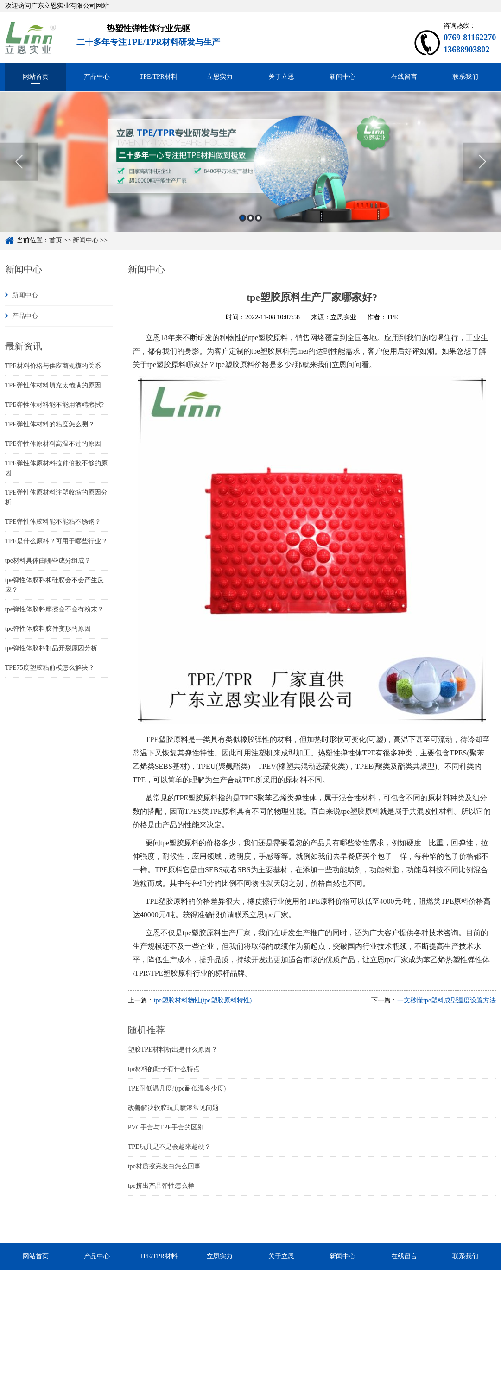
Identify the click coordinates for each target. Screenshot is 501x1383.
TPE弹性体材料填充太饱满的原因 (53, 385)
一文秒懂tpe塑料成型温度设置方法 (446, 1000)
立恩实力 (220, 76)
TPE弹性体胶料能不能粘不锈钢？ (53, 521)
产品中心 (97, 76)
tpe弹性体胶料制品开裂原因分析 (51, 648)
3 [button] (258, 232)
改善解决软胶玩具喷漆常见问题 (173, 1107)
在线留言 (404, 76)
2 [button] (250, 232)
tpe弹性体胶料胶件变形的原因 (48, 628)
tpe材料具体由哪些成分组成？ (48, 560)
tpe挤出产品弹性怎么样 (161, 1185)
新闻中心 (342, 76)
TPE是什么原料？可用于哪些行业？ (56, 541)
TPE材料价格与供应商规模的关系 (53, 365)
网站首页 (36, 76)
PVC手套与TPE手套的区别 (166, 1127)
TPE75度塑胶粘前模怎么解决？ (50, 667)
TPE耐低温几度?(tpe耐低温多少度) (177, 1088)
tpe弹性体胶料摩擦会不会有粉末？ (54, 609)
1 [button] (242, 232)
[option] (250, 175)
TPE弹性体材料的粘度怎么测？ (50, 424)
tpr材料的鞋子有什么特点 (164, 1069)
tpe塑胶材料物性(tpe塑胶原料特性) (203, 1000)
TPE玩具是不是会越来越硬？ (169, 1146)
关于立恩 (281, 76)
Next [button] (482, 176)
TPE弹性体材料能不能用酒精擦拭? (54, 404)
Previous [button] (19, 176)
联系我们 (465, 76)
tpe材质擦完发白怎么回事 (164, 1166)
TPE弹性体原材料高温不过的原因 (53, 443)
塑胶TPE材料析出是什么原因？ (172, 1049)
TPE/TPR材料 (159, 76)
